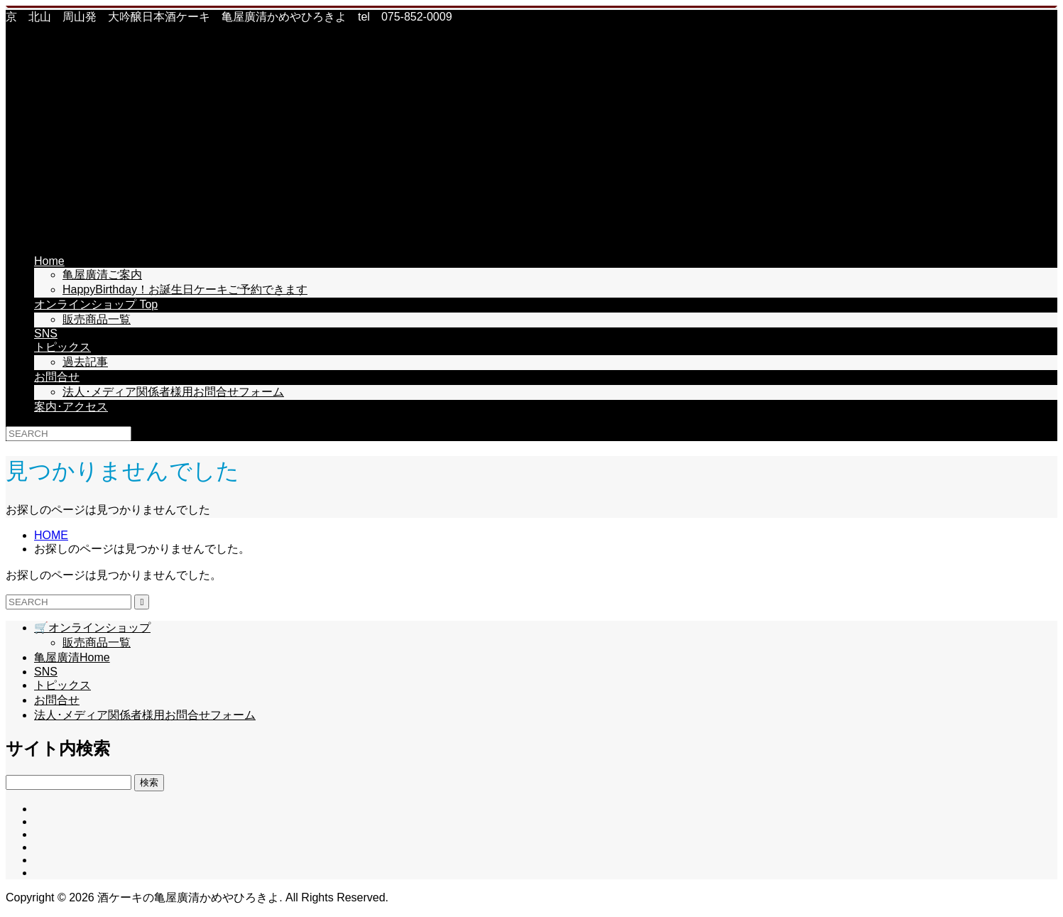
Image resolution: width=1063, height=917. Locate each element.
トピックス (62, 347)
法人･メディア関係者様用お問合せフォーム (173, 392)
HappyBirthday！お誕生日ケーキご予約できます (184, 289)
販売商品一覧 (96, 319)
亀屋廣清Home (72, 657)
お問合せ (57, 377)
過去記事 (85, 362)
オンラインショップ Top (96, 304)
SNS (46, 333)
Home (49, 261)
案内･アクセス (71, 407)
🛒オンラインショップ (92, 628)
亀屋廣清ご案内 (102, 274)
